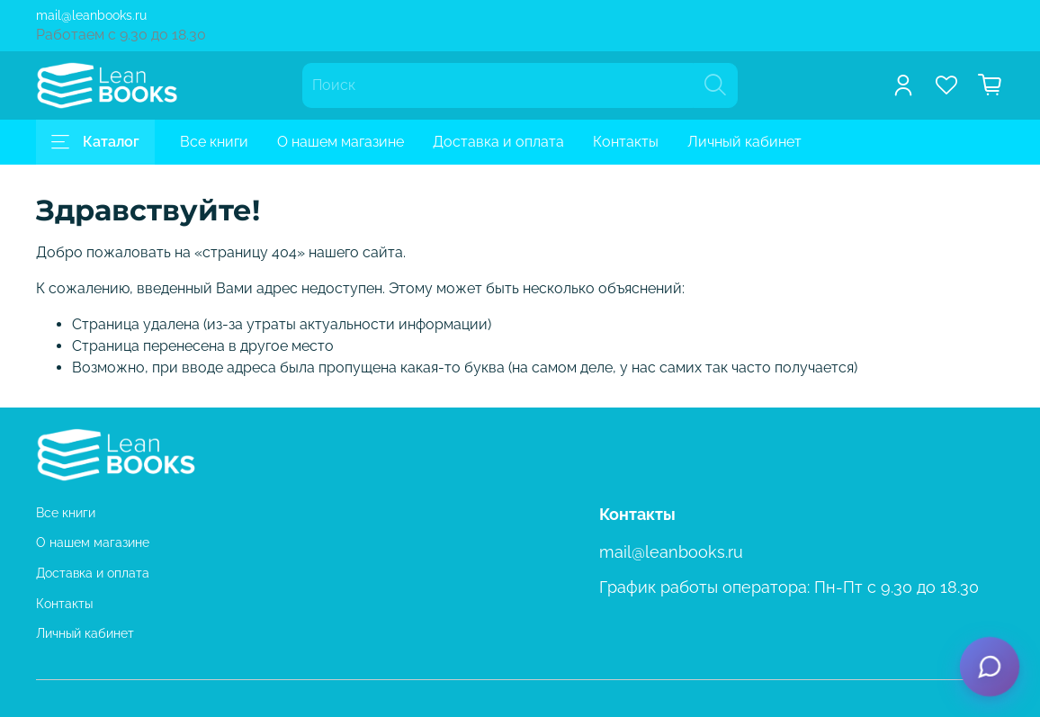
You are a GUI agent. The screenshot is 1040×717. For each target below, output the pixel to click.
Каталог (95, 142)
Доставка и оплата (498, 141)
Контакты (626, 141)
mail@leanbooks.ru (91, 14)
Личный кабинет (744, 141)
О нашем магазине (340, 141)
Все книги (214, 141)
